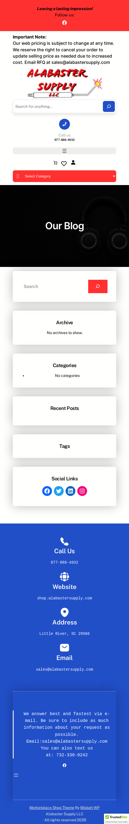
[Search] (109, 106)
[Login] (73, 162)
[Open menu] (64, 151)
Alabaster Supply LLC (65, 810)
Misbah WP (90, 804)
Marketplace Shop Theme (51, 804)
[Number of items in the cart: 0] (55, 163)
